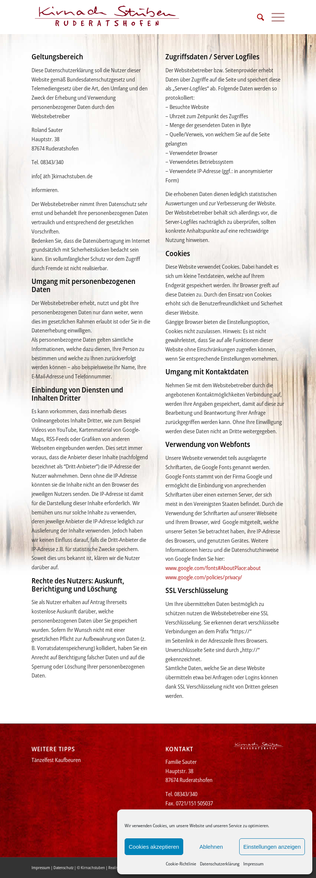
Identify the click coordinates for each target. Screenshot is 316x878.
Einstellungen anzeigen (272, 847)
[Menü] (274, 17)
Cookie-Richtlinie (181, 864)
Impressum (253, 864)
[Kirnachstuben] (107, 17)
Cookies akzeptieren (154, 847)
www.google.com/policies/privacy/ (203, 577)
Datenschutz (63, 867)
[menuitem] (257, 17)
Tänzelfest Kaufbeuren (56, 759)
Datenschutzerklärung (220, 864)
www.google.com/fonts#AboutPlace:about (213, 567)
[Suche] (257, 17)
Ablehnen (211, 847)
